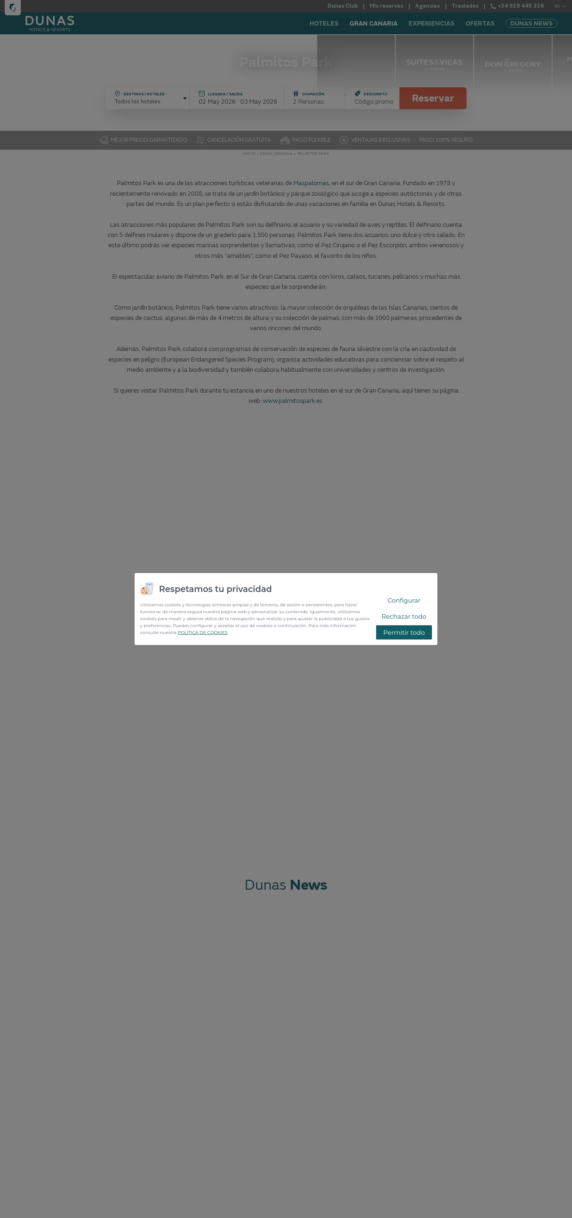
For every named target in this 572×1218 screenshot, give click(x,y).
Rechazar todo (404, 616)
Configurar (403, 600)
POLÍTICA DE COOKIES (203, 632)
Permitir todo (404, 632)
